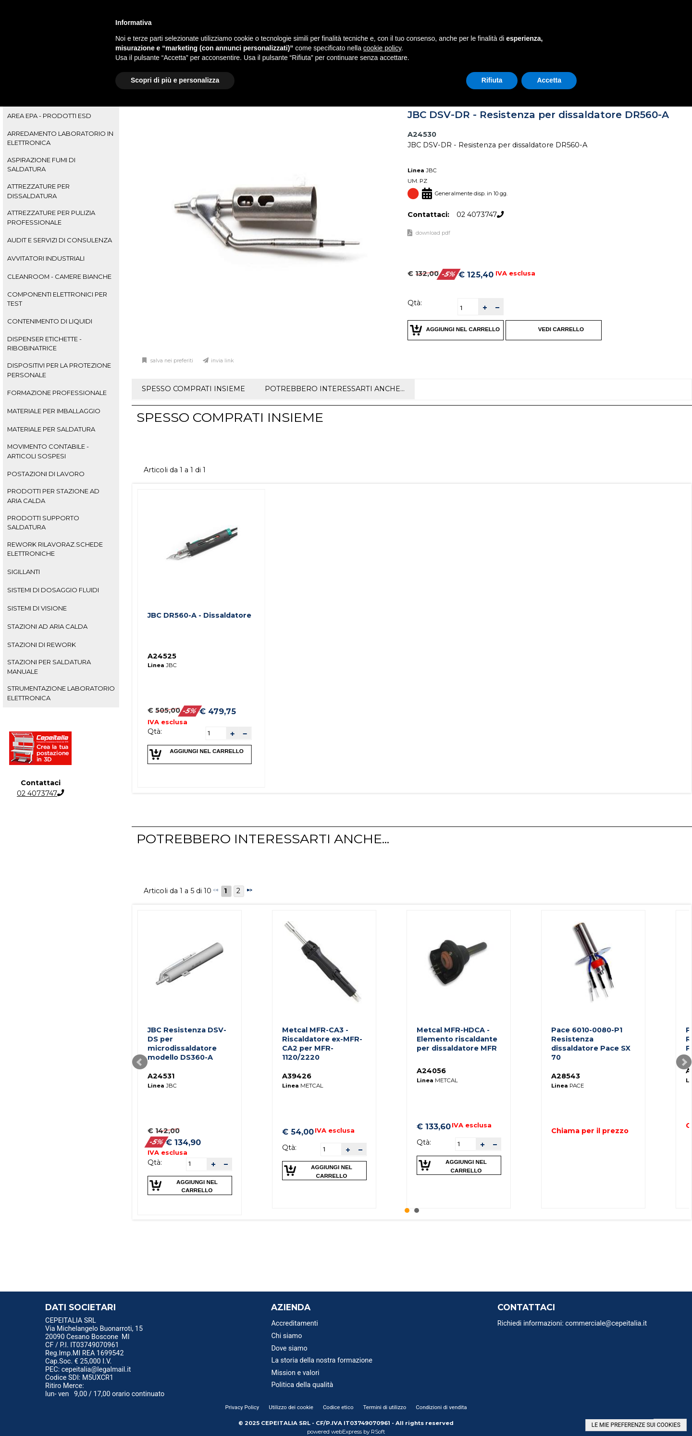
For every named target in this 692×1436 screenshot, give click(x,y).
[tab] (61, 116)
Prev (140, 1062)
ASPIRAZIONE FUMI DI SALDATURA (41, 164)
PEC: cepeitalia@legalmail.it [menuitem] (91, 1369)
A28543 (565, 1076)
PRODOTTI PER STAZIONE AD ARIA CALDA (53, 495)
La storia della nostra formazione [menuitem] (321, 1360)
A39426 (296, 1076)
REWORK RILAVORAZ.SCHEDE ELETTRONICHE (55, 548)
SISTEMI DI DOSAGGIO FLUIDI (53, 590)
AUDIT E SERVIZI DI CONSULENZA (59, 240)
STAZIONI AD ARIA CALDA (47, 626)
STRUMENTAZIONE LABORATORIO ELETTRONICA (61, 692)
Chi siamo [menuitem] (286, 1336)
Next (684, 1062)
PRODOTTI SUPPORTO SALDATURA (43, 522)
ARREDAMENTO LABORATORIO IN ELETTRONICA (60, 138)
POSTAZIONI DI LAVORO (46, 474)
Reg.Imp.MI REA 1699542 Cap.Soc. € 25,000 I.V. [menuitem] (84, 1357)
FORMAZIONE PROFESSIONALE (57, 392)
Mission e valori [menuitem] (295, 1373)
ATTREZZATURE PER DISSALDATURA (38, 190)
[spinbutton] (468, 308)
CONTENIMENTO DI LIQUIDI (49, 321)
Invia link (222, 361)
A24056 (431, 1070)
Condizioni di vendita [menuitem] (441, 1407)
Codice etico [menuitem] (338, 1407)
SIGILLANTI (23, 571)
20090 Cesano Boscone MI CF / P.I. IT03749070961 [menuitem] (87, 1341)
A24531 (161, 1076)
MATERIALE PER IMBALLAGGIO (53, 411)
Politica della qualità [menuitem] (302, 1385)
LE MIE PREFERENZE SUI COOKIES (636, 1425)
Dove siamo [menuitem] (289, 1348)
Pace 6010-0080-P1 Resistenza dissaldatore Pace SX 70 (590, 1043)
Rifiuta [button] (492, 80)
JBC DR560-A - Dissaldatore (199, 615)
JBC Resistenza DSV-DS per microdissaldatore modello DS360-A (187, 1043)
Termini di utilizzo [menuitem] (385, 1407)
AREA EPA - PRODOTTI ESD (49, 116)
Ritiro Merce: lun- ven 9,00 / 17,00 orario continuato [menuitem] (104, 1390)
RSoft (378, 1431)
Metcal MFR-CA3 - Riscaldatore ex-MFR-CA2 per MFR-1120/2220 (322, 1043)
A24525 (162, 656)
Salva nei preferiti (171, 361)
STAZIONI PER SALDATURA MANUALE (49, 666)
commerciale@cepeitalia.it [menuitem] (606, 1323)
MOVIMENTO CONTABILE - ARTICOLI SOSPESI (48, 451)
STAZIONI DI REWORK (41, 644)
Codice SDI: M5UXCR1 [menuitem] (79, 1378)
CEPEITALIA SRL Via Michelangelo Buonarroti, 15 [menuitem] (94, 1324)
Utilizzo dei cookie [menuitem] (291, 1407)
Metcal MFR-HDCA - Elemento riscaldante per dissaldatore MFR (457, 1039)
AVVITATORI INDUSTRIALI (46, 258)
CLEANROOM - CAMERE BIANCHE (59, 276)
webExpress (346, 1431)
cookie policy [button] (382, 48)
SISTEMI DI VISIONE (37, 608)
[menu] (124, 1321)
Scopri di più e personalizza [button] (175, 80)
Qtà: (415, 303)
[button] (484, 307)
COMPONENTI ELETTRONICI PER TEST (57, 298)
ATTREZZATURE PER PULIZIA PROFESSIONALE (51, 217)
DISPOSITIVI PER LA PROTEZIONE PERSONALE (59, 369)
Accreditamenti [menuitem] (294, 1323)
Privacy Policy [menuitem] (242, 1407)
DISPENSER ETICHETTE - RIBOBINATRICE (44, 343)
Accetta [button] (549, 80)
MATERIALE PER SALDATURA (51, 429)
